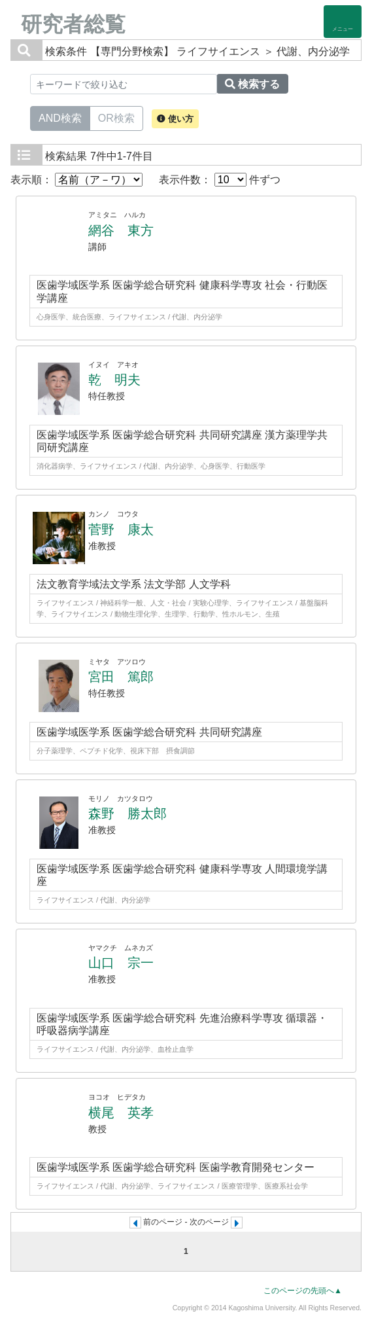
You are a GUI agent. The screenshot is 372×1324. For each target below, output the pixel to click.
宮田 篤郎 (121, 677)
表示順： (76, 180)
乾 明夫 (114, 379)
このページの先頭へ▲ (302, 1290)
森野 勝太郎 (127, 813)
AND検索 (60, 117)
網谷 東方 (121, 230)
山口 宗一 (121, 963)
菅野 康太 (121, 529)
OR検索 (116, 117)
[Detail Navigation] (343, 21)
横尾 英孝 (121, 1112)
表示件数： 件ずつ (219, 180)
